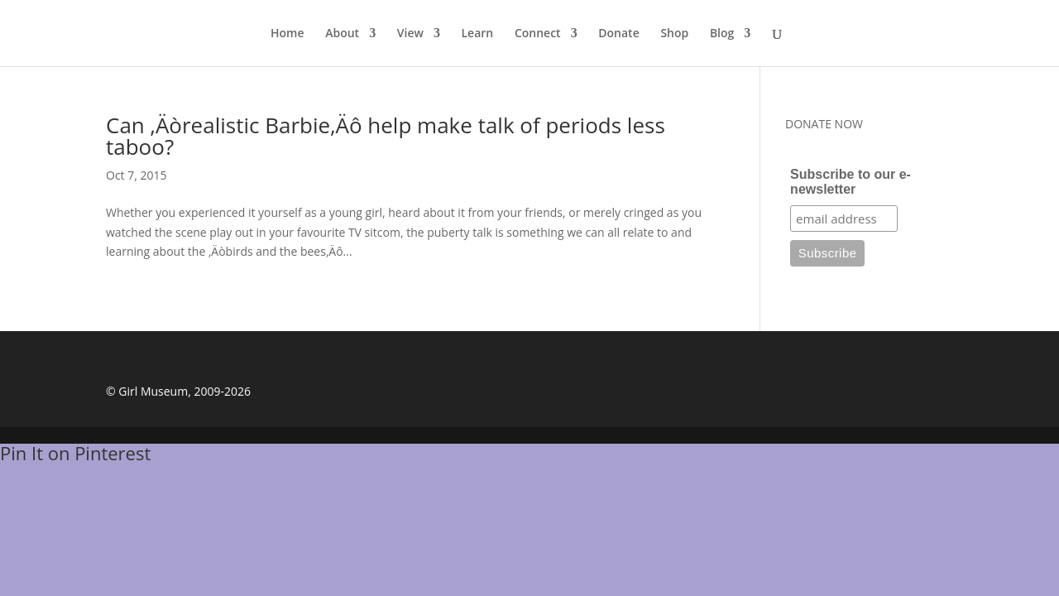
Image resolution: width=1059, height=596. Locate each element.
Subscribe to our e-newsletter (850, 181)
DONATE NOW (824, 124)
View (410, 34)
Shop (674, 34)
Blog (722, 34)
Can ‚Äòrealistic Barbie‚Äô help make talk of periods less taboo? (385, 135)
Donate (618, 34)
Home (287, 34)
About (342, 34)
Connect (538, 34)
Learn (478, 34)
